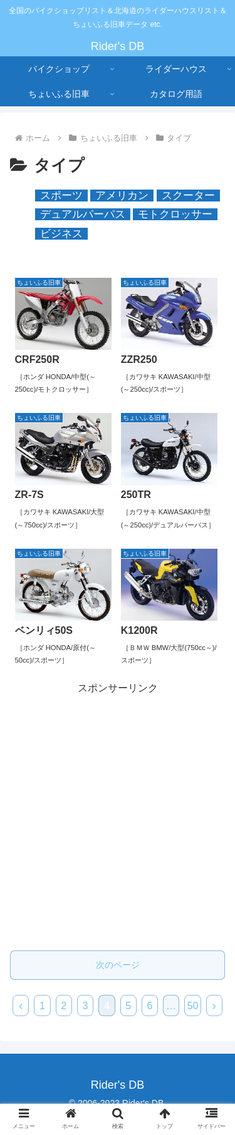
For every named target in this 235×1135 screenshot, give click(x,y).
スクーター (188, 195)
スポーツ (61, 195)
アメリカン (122, 195)
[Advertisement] (117, 815)
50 (193, 1005)
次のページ (118, 965)
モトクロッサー (175, 214)
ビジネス (61, 234)
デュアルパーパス (82, 214)
